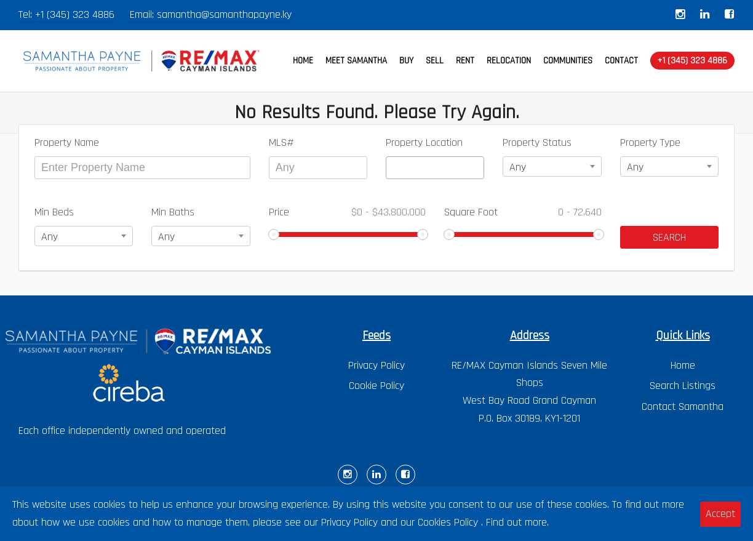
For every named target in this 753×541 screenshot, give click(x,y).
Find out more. (517, 522)
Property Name (66, 142)
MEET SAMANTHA (356, 60)
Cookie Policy (376, 386)
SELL (435, 60)
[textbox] (393, 167)
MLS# (281, 142)
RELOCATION (509, 60)
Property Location (424, 142)
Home (683, 365)
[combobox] (435, 167)
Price (347, 212)
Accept (720, 514)
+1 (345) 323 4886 (74, 14)
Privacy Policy (376, 365)
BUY (406, 60)
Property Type (650, 142)
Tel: (26, 14)
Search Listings (682, 386)
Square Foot (523, 212)
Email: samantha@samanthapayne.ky (211, 14)
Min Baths (172, 212)
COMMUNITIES (567, 60)
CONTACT (621, 60)
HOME (303, 60)
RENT (465, 60)
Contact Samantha (682, 406)
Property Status (537, 142)
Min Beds (54, 212)
